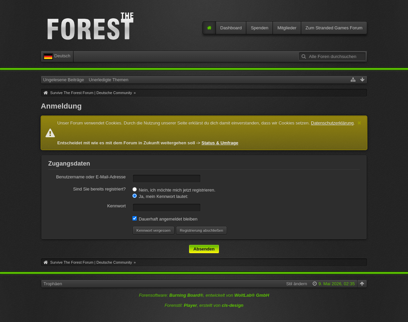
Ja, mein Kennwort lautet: (160, 196)
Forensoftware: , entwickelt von (204, 295)
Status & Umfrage (219, 142)
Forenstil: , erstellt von (203, 305)
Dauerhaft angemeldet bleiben (164, 219)
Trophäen (52, 283)
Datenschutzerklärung (332, 122)
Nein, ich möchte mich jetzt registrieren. (173, 190)
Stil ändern (296, 283)
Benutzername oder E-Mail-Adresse (91, 176)
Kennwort (116, 205)
